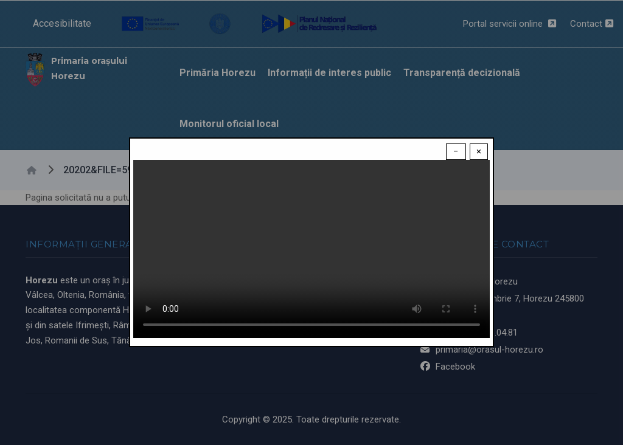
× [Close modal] (478, 151)
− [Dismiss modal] (456, 151)
